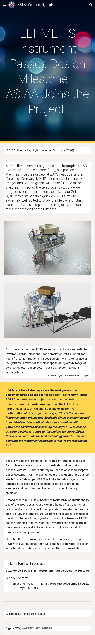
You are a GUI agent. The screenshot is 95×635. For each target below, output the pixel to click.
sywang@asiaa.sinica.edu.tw (69, 583)
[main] (47, 71)
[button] (4, 4)
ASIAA (11, 150)
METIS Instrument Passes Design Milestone (58, 570)
